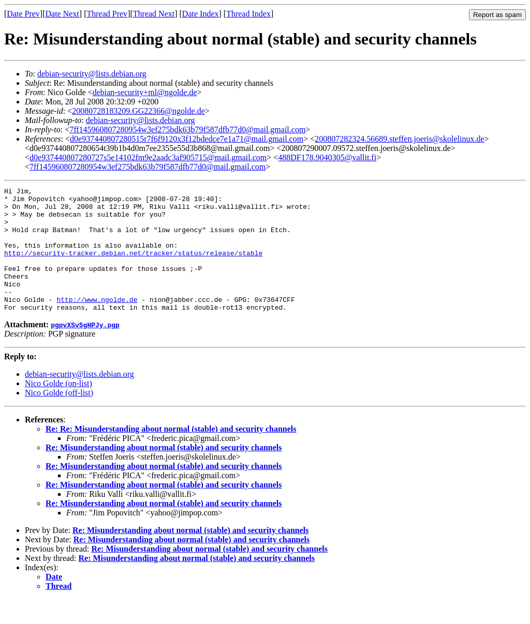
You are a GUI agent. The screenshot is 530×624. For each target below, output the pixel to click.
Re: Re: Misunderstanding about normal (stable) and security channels (171, 453)
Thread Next (153, 13)
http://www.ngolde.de (96, 322)
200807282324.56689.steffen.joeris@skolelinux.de (399, 138)
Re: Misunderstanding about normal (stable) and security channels (164, 472)
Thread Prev (106, 13)
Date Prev (23, 13)
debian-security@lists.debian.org (91, 73)
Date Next (62, 13)
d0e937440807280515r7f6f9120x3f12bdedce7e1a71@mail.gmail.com (186, 138)
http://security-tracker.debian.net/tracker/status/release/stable (133, 266)
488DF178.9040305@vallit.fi (327, 157)
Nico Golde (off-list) (59, 417)
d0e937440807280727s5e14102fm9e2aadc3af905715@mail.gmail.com (148, 157)
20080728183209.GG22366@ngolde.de (138, 110)
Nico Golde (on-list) (58, 408)
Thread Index (248, 13)
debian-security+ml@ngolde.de (145, 92)
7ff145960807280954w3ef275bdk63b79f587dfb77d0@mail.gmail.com (187, 129)
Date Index (200, 13)
